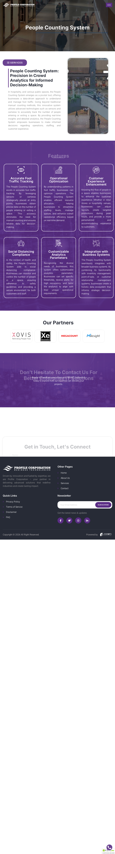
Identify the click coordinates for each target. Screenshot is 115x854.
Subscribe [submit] (103, 505)
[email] (85, 504)
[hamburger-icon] (109, 5)
